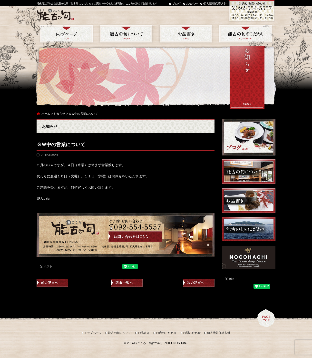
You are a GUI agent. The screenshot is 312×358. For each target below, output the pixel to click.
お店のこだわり (245, 34)
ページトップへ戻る (266, 318)
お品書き (186, 34)
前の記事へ (52, 283)
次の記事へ (198, 283)
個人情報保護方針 (215, 3)
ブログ (176, 3)
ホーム (45, 113)
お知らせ (192, 3)
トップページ (66, 34)
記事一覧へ (127, 283)
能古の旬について (126, 34)
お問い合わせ (192, 333)
